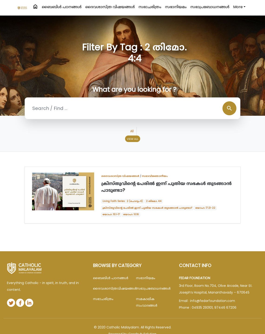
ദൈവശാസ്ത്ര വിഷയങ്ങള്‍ (110, 7)
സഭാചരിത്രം (150, 7)
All (132, 131)
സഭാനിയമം (176, 7)
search (229, 108)
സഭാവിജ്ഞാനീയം (155, 176)
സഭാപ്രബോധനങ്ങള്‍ (209, 7)
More (238, 7)
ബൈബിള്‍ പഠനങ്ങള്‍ (62, 7)
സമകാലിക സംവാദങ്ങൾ (146, 302)
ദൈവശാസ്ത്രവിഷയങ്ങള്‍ (111, 288)
